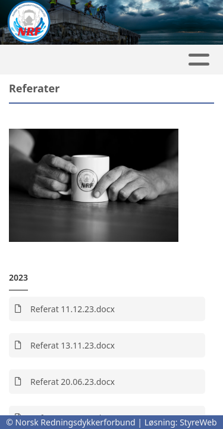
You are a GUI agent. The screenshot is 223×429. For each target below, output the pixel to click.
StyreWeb (198, 422)
